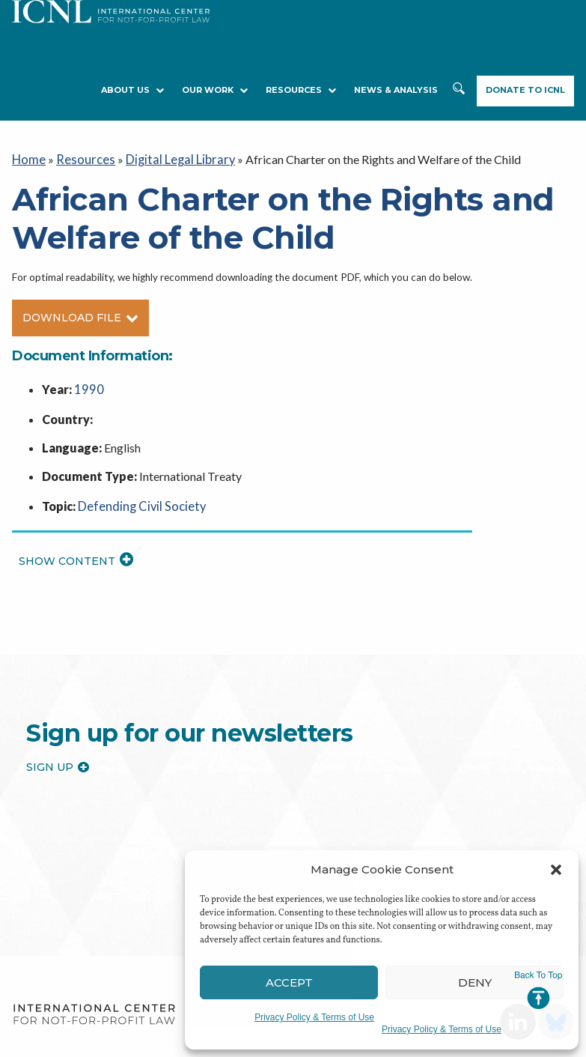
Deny (475, 982)
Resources (81, 158)
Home (28, 158)
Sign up (57, 763)
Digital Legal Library (170, 158)
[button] (556, 869)
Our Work (215, 90)
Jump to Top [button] (538, 990)
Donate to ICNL (525, 90)
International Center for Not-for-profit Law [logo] (94, 1010)
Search (459, 91)
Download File (80, 316)
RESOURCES (301, 90)
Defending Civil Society (138, 502)
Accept (289, 982)
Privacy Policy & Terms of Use (314, 1017)
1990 (87, 388)
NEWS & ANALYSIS (396, 90)
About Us (132, 90)
